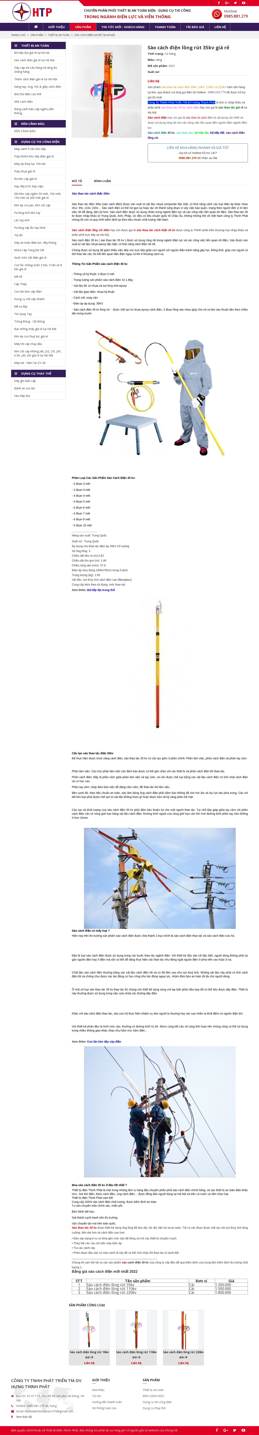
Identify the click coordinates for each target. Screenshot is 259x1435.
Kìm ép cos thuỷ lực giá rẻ (31, 336)
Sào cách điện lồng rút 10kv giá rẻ (89, 1354)
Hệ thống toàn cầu (104, 1408)
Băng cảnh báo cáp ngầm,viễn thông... (34, 111)
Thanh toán (165, 27)
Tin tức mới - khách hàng (122, 27)
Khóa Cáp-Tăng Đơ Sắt (29, 250)
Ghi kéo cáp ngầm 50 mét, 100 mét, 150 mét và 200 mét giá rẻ (37, 196)
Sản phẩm (83, 27)
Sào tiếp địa (22, 396)
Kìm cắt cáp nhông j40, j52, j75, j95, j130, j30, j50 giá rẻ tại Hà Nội (37, 353)
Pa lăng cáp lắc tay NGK (30, 228)
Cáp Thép (20, 284)
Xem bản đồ (24, 1417)
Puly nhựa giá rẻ (24, 171)
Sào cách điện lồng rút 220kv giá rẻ (183, 1354)
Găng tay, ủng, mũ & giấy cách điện (37, 87)
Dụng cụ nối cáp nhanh (29, 299)
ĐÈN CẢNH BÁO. (25, 131)
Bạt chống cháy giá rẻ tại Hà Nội (35, 329)
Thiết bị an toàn (153, 1390)
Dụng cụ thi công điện (157, 1402)
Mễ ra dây (20, 306)
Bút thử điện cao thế (27, 94)
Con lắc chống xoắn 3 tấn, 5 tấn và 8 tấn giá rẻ (38, 267)
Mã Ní (18, 276)
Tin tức (96, 1396)
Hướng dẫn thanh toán (107, 1402)
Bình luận (102, 181)
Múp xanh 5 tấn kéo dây (30, 149)
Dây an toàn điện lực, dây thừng (35, 242)
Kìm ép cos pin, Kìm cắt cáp (32, 205)
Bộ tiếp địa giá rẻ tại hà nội (31, 53)
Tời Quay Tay (23, 314)
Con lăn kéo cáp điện (28, 291)
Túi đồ (18, 235)
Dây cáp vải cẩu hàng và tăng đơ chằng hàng (35, 70)
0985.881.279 (236, 16)
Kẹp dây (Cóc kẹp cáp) (28, 186)
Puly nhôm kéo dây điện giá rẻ (34, 156)
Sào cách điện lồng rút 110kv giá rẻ (136, 1354)
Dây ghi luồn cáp (25, 381)
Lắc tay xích (22, 220)
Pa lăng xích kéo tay (27, 213)
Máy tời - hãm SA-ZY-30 (30, 363)
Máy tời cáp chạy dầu (28, 344)
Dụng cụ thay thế (154, 1408)
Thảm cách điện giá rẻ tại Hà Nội (35, 79)
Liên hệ (220, 27)
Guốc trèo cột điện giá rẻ (30, 257)
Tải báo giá (195, 27)
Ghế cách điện (23, 101)
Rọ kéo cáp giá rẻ (25, 179)
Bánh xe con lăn (24, 388)
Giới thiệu (56, 27)
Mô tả (77, 181)
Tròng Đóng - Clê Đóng (29, 321)
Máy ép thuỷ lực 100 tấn (30, 164)
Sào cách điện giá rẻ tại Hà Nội (34, 60)
